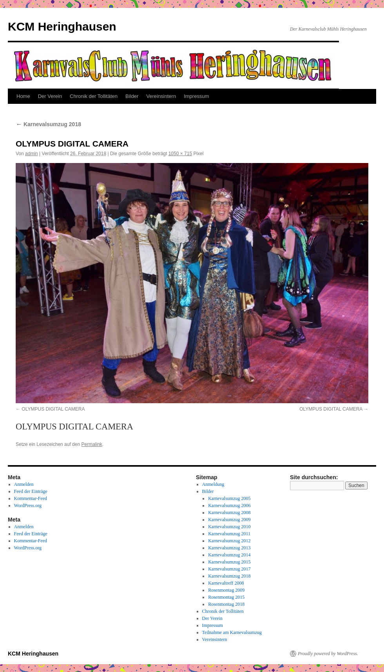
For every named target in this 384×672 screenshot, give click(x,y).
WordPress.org (28, 505)
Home (23, 96)
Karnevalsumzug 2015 (229, 562)
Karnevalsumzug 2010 (229, 526)
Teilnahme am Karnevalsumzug (232, 632)
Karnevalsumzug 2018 (48, 124)
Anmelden (24, 484)
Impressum (196, 96)
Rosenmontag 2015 (226, 597)
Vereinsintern (161, 96)
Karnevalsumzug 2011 (229, 533)
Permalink (91, 444)
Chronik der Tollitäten (94, 96)
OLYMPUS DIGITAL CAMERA (53, 409)
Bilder (131, 96)
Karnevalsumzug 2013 (229, 548)
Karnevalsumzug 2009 (229, 519)
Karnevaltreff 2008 (226, 583)
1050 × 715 (180, 153)
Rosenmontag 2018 (226, 604)
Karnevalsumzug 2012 (229, 540)
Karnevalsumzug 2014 (229, 555)
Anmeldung (213, 484)
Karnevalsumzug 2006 (229, 505)
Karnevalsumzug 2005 (229, 498)
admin (31, 153)
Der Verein (50, 96)
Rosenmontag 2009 (226, 590)
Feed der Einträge (30, 491)
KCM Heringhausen (62, 26)
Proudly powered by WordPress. (328, 653)
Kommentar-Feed (30, 498)
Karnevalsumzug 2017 (229, 569)
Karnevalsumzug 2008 (229, 512)
